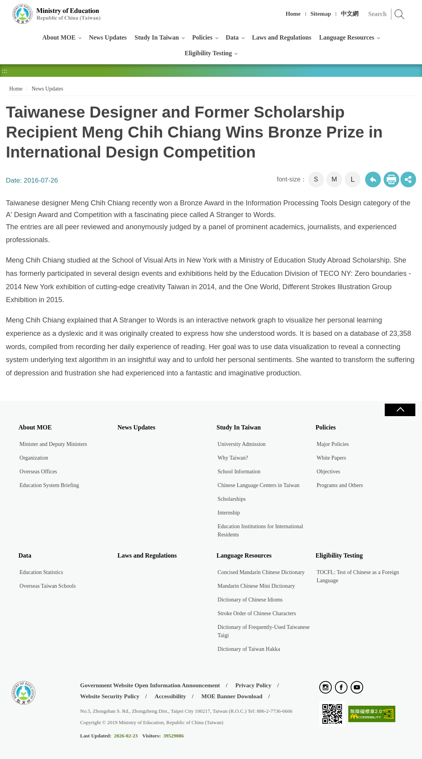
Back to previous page (373, 179)
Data (232, 37)
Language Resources (347, 37)
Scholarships (232, 499)
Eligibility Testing (208, 53)
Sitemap (321, 14)
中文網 (349, 14)
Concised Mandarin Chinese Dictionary (261, 572)
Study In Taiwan (157, 37)
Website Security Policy (109, 696)
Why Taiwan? (233, 458)
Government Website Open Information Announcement (150, 685)
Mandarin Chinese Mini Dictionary (256, 586)
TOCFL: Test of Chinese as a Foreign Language (357, 576)
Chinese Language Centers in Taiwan (259, 485)
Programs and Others (339, 485)
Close (400, 410)
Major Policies (332, 444)
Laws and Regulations (281, 37)
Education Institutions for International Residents (260, 531)
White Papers (331, 458)
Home (293, 14)
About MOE (59, 37)
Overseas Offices (38, 472)
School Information (239, 472)
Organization (34, 458)
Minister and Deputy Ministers (53, 444)
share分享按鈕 (408, 179)
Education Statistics (41, 572)
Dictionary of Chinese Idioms (250, 600)
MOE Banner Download (231, 696)
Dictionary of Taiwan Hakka (249, 649)
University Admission (242, 444)
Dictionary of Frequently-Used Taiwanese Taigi (264, 631)
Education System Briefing (49, 485)
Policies (202, 37)
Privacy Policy (253, 685)
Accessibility (170, 696)
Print (391, 179)
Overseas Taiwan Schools (48, 586)
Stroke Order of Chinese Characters (257, 613)
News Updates (108, 37)
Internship (229, 513)
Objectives (328, 472)
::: (4, 9)
